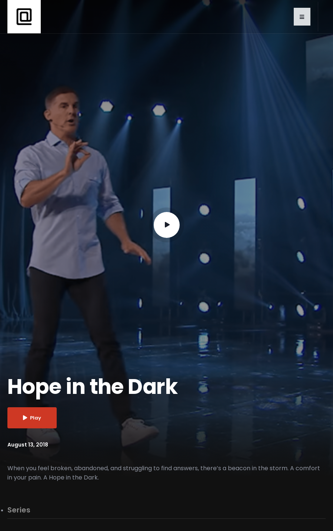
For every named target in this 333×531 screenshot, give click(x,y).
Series (18, 510)
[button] (302, 17)
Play (32, 417)
